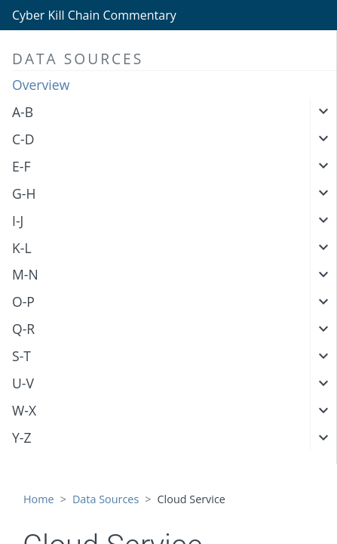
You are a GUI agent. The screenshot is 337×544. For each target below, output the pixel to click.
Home (38, 499)
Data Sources (105, 499)
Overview (40, 85)
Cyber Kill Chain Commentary (94, 15)
